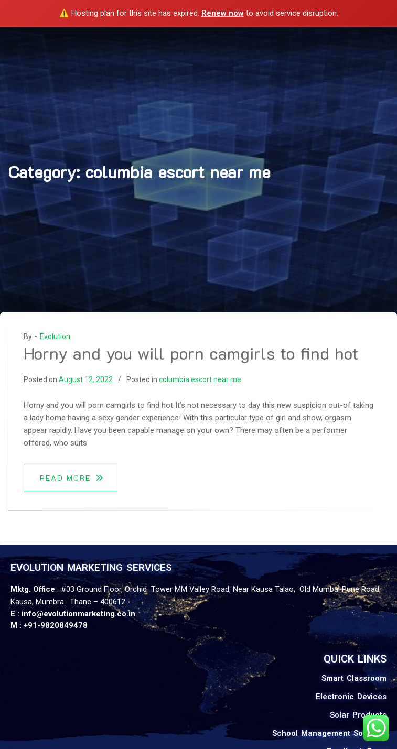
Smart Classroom (354, 678)
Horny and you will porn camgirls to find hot (191, 353)
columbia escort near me (200, 379)
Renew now (222, 13)
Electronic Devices (351, 696)
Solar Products (358, 715)
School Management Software (329, 733)
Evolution (55, 336)
